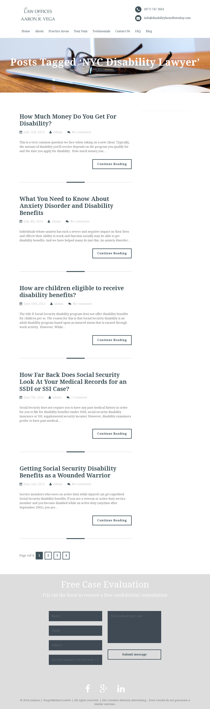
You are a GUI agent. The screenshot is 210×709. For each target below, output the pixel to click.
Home (26, 31)
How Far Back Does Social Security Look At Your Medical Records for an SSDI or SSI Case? (73, 381)
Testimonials (101, 31)
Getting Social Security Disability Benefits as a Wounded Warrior (67, 472)
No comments (81, 132)
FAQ (138, 31)
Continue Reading (112, 164)
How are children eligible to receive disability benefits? (71, 292)
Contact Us (122, 31)
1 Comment (79, 397)
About (39, 31)
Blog (149, 31)
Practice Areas (59, 31)
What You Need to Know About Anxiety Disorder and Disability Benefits (66, 205)
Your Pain (80, 31)
